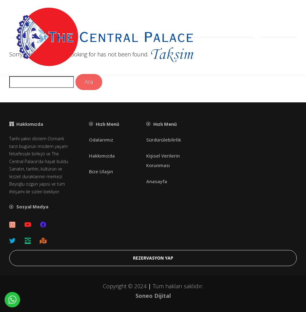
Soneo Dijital (153, 295)
